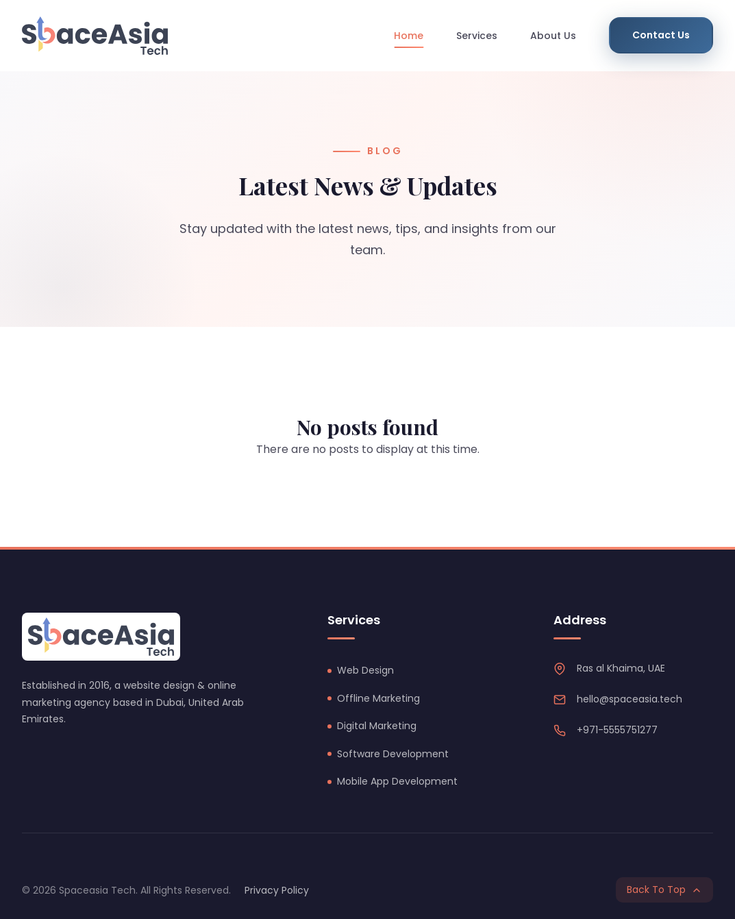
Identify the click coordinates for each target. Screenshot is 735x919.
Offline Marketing (378, 698)
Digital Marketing (376, 726)
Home (408, 35)
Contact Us (661, 35)
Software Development (393, 754)
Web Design (365, 670)
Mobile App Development (397, 781)
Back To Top (664, 889)
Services (476, 35)
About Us (553, 35)
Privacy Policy (277, 890)
